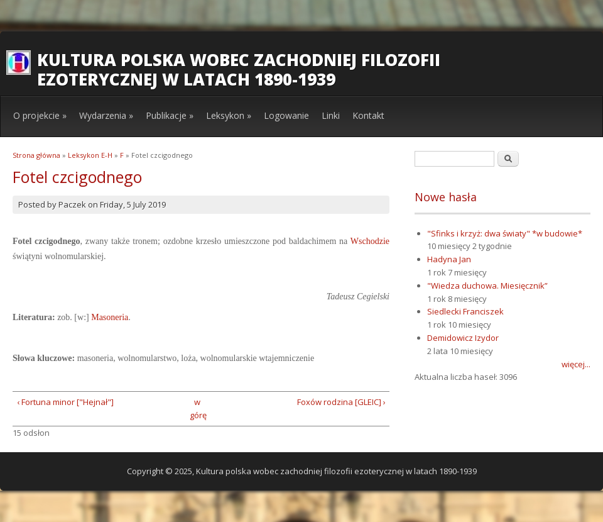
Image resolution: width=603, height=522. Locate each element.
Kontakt (368, 115)
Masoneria (109, 317)
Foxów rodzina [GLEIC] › (341, 402)
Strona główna (36, 155)
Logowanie (286, 115)
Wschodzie (369, 241)
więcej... (576, 364)
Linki (331, 115)
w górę (197, 408)
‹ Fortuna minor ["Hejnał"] (65, 402)
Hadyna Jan (449, 259)
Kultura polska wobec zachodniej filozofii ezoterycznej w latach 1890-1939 (238, 69)
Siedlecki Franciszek (465, 311)
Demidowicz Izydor (463, 337)
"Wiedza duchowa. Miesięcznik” (487, 285)
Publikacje (169, 115)
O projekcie (40, 115)
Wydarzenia (106, 115)
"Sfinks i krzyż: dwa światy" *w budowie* (504, 233)
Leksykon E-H (90, 155)
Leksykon (228, 115)
